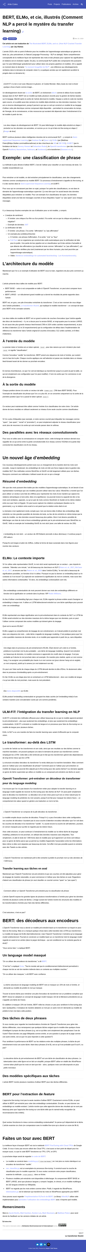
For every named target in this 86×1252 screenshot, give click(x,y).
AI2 (54, 143)
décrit (54, 93)
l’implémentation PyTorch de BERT (38, 1196)
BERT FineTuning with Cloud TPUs (59, 1145)
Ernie (21, 966)
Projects (57, 4)
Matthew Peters (63, 1213)
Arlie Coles (13, 4)
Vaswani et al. (66, 149)
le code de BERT (38, 1156)
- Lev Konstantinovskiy (46, 256)
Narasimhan (21, 149)
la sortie (29, 93)
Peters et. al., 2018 (34, 570)
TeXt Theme (54, 1248)
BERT (44, 961)
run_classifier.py (13, 1168)
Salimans (31, 149)
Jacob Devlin (14, 1213)
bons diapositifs (13, 691)
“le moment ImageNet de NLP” (37, 67)
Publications (66, 4)
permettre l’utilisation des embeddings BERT (37, 1200)
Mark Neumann (48, 1213)
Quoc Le (47, 140)
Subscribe (7, 1221)
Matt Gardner (25, 1213)
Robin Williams (55, 594)
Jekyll (47, 1248)
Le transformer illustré (30, 306)
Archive (75, 4)
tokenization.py (12, 1192)
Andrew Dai (37, 140)
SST (26, 225)
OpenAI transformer (58, 146)
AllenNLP (65, 1196)
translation (12, 38)
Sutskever (42, 149)
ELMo (54, 140)
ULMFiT (70, 143)
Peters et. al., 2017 (66, 567)
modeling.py (33, 1161)
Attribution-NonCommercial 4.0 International (37, 1226)
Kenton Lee (36, 1213)
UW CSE (61, 143)
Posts (50, 4)
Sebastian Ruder (40, 146)
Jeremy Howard (24, 146)
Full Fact (13, 240)
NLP (4, 38)
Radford (12, 149)
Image (6, 131)
